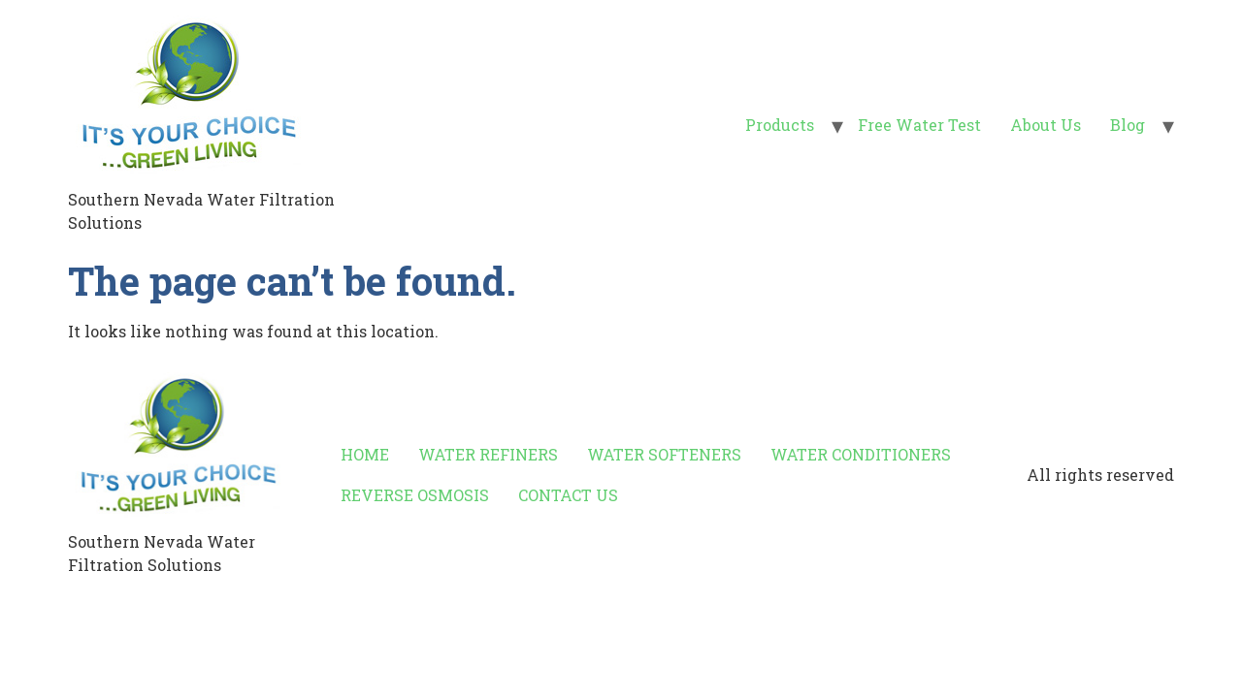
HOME (365, 454)
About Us (1045, 124)
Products (779, 124)
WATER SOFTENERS (664, 454)
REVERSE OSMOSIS (415, 495)
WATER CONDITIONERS (860, 454)
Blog (1127, 124)
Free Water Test (919, 124)
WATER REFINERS (488, 454)
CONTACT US (568, 495)
